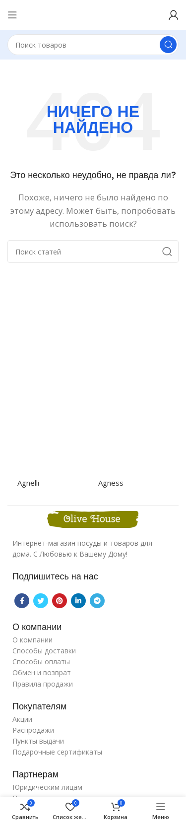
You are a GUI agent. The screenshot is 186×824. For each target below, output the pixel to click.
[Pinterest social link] (59, 600)
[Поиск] (93, 44)
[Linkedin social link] (78, 600)
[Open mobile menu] (12, 15)
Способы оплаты (41, 661)
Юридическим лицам (47, 787)
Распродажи (33, 730)
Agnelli (28, 483)
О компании (32, 639)
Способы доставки (44, 650)
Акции (22, 719)
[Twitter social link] (40, 600)
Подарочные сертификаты (57, 752)
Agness (111, 483)
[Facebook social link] (21, 600)
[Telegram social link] (97, 600)
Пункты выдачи (38, 741)
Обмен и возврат (41, 672)
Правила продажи (42, 684)
